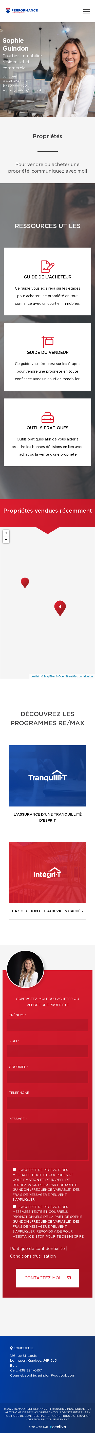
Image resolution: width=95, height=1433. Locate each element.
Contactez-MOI (48, 1278)
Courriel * (19, 1067)
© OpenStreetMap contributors (74, 676)
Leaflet (35, 676)
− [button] (6, 540)
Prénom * (17, 1015)
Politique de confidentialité (37, 1249)
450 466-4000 (17, 85)
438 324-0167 (16, 81)
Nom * (14, 1041)
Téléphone (19, 1093)
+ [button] (6, 533)
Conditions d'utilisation (33, 1256)
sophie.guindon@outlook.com (26, 90)
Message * (18, 1119)
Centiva (58, 1426)
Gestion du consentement (48, 1419)
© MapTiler (48, 676)
